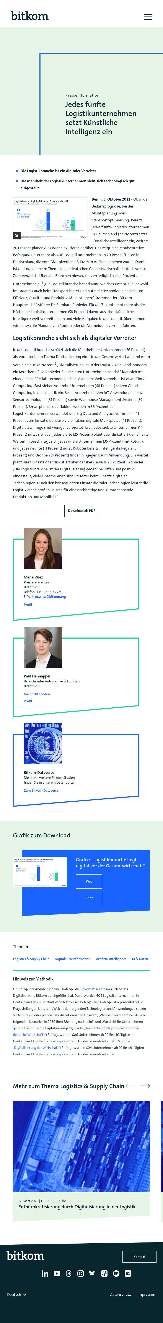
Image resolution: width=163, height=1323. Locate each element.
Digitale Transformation (73, 959)
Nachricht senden (37, 694)
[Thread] (69, 1276)
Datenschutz (120, 1294)
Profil (28, 604)
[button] (145, 1086)
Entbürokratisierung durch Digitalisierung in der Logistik (76, 1207)
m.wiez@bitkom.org (50, 596)
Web (89, 881)
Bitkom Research (92, 989)
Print (89, 898)
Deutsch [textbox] (14, 1294)
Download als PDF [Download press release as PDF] (81, 510)
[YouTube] (58, 1276)
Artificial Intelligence (111, 959)
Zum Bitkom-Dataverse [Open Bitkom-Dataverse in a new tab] (41, 790)
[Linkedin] (46, 1276)
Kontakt (139, 1256)
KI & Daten (140, 959)
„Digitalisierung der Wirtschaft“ (36, 1047)
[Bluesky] (93, 1276)
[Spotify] (117, 1276)
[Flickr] (129, 1276)
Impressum (146, 1294)
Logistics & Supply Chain (31, 959)
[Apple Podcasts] (105, 1276)
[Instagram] (81, 1276)
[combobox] (17, 1294)
